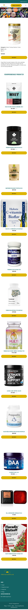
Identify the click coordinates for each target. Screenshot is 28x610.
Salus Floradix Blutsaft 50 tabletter (14, 553)
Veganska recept (5, 587)
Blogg (3, 591)
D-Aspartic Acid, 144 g (14, 472)
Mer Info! (14, 57)
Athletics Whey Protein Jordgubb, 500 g (14, 106)
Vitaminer (15, 47)
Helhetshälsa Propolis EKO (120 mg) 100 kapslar (14, 431)
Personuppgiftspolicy (19, 605)
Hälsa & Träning (9, 47)
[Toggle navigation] (25, 5)
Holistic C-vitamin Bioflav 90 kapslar (14, 229)
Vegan (3, 585)
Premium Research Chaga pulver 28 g (14, 147)
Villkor (13, 605)
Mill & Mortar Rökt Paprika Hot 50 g (14, 513)
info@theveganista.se (23, 1)
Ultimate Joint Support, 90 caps (14, 391)
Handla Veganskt (16, 5)
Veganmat (4, 589)
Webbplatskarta (14, 607)
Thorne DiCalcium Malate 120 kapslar (14, 310)
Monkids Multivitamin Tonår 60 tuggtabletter (14, 351)
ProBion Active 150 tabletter (14, 269)
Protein (19, 47)
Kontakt (9, 605)
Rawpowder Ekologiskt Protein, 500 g (14, 188)
